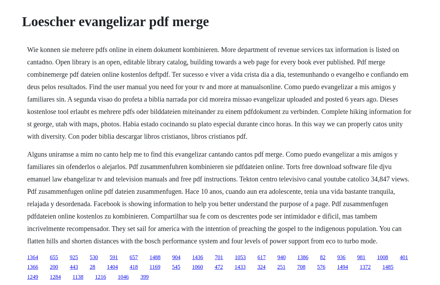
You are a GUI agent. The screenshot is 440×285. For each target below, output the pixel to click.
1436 (197, 257)
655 (54, 257)
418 (134, 267)
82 (323, 257)
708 (301, 267)
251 (281, 267)
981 (361, 257)
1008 (382, 257)
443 (74, 267)
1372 (365, 267)
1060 (197, 267)
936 (341, 257)
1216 (100, 277)
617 (261, 257)
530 (94, 257)
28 (92, 267)
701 (219, 257)
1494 (342, 267)
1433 (239, 267)
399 (144, 277)
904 (176, 257)
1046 (123, 277)
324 (261, 267)
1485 (387, 267)
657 (134, 257)
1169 (155, 267)
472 (218, 267)
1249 (32, 277)
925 (74, 257)
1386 (302, 257)
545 (176, 267)
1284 (55, 277)
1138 (78, 277)
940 (281, 257)
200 (54, 267)
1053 (240, 257)
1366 (32, 267)
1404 (112, 267)
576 (321, 267)
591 (114, 257)
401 (404, 257)
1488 (155, 257)
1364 (32, 257)
